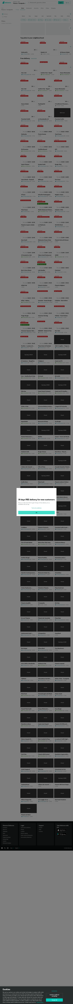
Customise (54, 991)
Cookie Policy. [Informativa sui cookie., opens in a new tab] (40, 1002)
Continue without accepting (54, 995)
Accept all (54, 1000)
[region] (36, 995)
